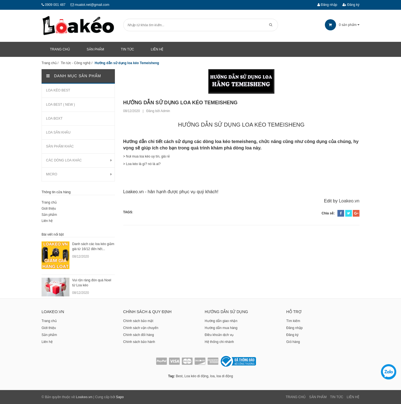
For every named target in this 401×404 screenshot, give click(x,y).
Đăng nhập (327, 5)
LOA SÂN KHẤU (58, 132)
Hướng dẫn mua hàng (221, 328)
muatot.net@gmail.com (92, 5)
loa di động (224, 376)
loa (212, 376)
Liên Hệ (353, 397)
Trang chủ (49, 202)
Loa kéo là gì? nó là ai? (143, 164)
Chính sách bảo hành (139, 342)
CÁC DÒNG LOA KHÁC (64, 160)
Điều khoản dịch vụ (219, 335)
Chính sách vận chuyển (140, 328)
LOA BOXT (54, 118)
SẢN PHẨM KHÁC (60, 146)
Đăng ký (350, 5)
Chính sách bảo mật (138, 321)
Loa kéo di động (196, 376)
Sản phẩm (49, 215)
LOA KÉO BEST (58, 90)
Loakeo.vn (349, 201)
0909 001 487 (55, 5)
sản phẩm (342, 25)
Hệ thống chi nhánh (219, 342)
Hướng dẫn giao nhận (221, 321)
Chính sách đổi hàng (138, 335)
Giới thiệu (49, 209)
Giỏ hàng (293, 342)
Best (179, 376)
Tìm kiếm (293, 321)
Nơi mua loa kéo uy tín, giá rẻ (148, 156)
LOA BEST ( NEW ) (60, 105)
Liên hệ (47, 221)
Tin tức (336, 397)
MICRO (51, 174)
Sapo (120, 397)
